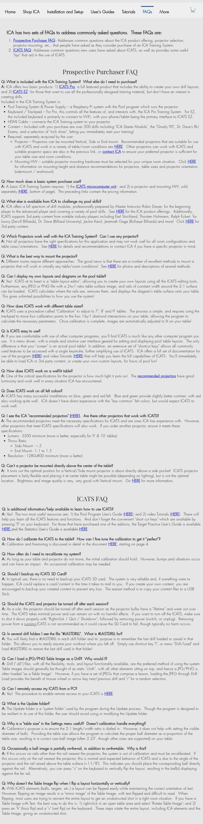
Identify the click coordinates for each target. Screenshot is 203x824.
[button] (193, 9)
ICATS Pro (67, 86)
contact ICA (111, 151)
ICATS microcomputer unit (96, 186)
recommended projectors (157, 375)
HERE (118, 146)
